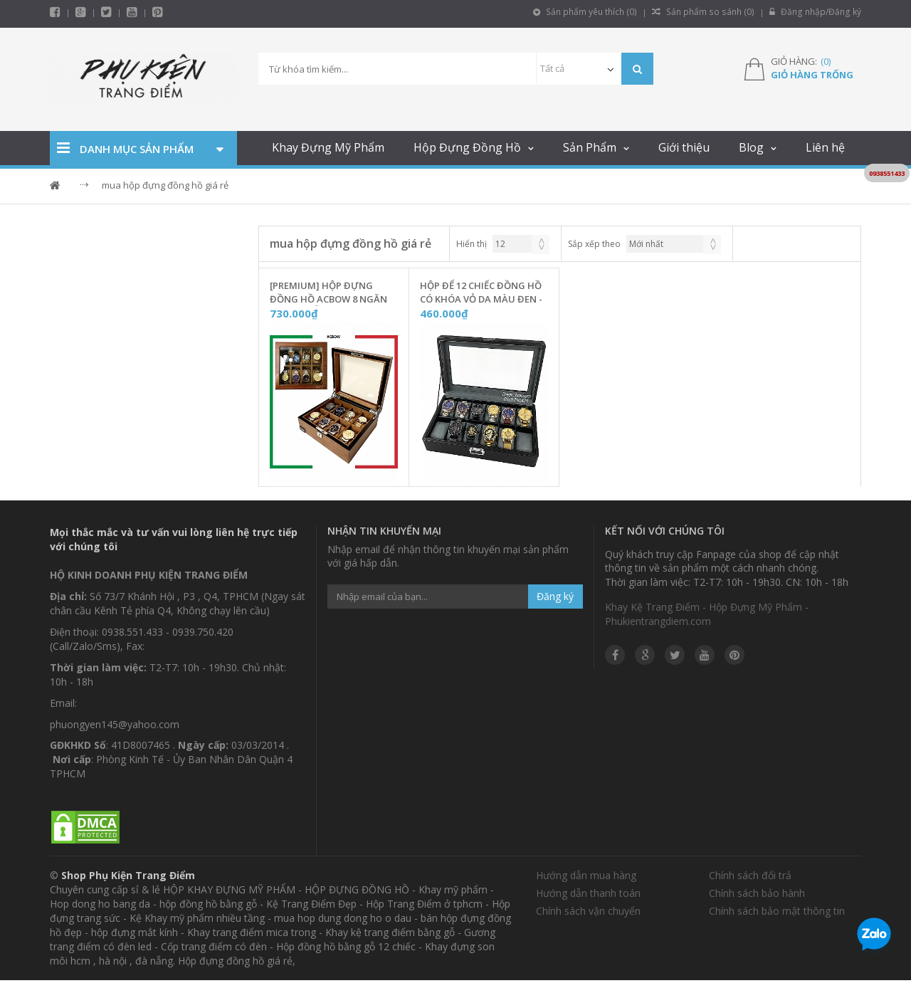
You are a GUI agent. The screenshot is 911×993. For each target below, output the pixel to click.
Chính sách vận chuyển (588, 911)
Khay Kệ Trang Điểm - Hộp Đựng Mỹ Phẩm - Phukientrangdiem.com (707, 614)
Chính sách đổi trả (750, 875)
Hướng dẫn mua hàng (586, 875)
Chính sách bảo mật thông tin (777, 911)
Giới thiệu (684, 147)
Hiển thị (471, 244)
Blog (751, 147)
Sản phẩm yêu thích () (590, 12)
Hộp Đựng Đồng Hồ (467, 147)
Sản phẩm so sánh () (706, 12)
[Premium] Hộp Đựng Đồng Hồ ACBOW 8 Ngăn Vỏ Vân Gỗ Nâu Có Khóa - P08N (331, 292)
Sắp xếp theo (594, 244)
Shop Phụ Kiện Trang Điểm (128, 875)
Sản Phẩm (589, 147)
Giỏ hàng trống (812, 74)
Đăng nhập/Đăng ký (816, 12)
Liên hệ (825, 147)
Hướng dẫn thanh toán (588, 893)
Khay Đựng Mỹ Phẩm (328, 147)
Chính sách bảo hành (757, 893)
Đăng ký (555, 596)
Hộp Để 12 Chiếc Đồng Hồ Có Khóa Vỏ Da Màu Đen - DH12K (481, 292)
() (826, 61)
